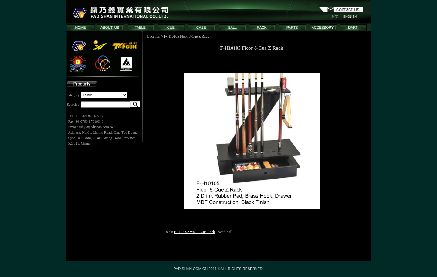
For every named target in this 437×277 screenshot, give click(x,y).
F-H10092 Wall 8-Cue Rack (194, 232)
